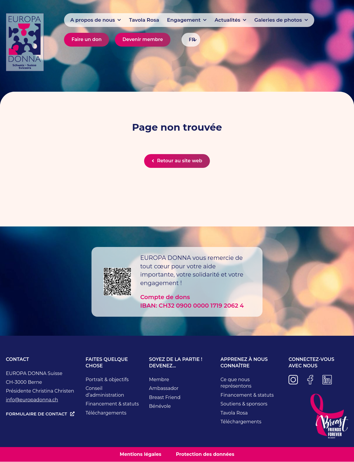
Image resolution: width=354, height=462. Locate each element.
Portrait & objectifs (107, 380)
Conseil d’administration (105, 392)
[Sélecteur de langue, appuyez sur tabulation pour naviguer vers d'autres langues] (191, 40)
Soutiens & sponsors (243, 404)
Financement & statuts (112, 404)
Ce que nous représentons (235, 383)
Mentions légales (140, 454)
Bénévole (160, 406)
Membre (159, 380)
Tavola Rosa (234, 413)
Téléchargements (106, 413)
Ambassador (164, 388)
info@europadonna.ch (32, 400)
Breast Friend (165, 397)
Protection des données (205, 454)
